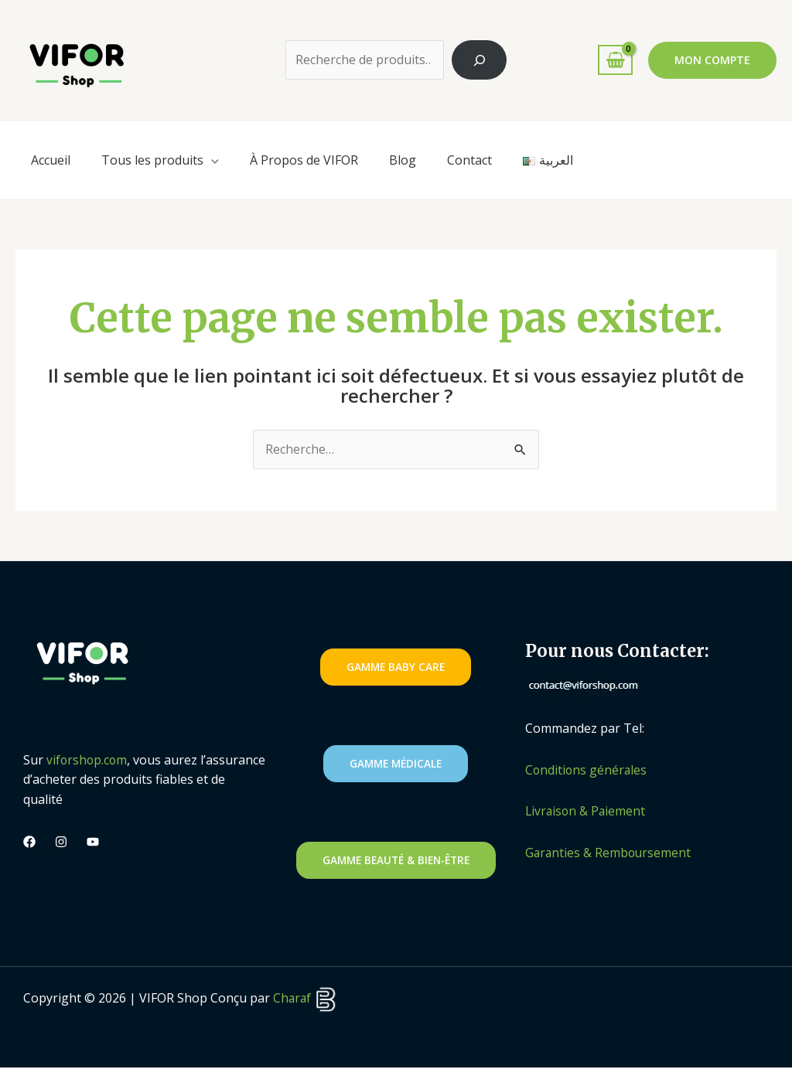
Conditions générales (587, 769)
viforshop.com (87, 759)
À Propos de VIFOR (304, 160)
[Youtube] (93, 842)
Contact (469, 160)
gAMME (395, 667)
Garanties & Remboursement (609, 853)
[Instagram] (61, 842)
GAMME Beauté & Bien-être (396, 860)
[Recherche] (479, 60)
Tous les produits (152, 160)
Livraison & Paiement (586, 811)
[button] (712, 60)
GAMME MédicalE (395, 764)
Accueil (50, 160)
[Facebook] (29, 842)
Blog (402, 160)
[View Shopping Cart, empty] (615, 60)
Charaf (306, 999)
